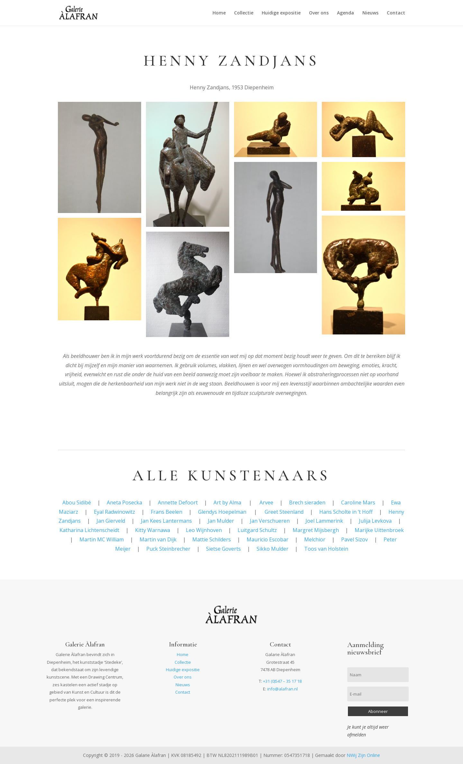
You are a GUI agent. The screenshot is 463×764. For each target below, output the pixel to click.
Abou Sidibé (76, 502)
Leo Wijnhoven (204, 530)
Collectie (243, 13)
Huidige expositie (281, 13)
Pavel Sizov (354, 539)
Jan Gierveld (110, 520)
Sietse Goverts (223, 548)
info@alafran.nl (282, 689)
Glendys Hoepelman (222, 511)
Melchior (314, 539)
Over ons (319, 13)
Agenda (345, 13)
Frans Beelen (166, 511)
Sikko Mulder (272, 548)
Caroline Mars (358, 502)
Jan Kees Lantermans (166, 520)
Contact (396, 13)
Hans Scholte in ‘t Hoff (346, 511)
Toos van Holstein (326, 548)
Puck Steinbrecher (168, 548)
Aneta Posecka (124, 502)
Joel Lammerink (324, 520)
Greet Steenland (284, 511)
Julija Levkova (375, 520)
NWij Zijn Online (363, 755)
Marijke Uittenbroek (379, 530)
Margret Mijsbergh (316, 530)
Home (219, 13)
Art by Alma (227, 502)
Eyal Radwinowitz (114, 511)
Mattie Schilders (211, 539)
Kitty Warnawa (152, 530)
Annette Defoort (178, 502)
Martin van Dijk (158, 539)
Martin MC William (101, 539)
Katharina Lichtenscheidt (89, 530)
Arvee (266, 502)
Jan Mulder (221, 520)
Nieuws (370, 13)
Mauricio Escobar (267, 539)
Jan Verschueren (270, 520)
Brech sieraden (307, 502)
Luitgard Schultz (257, 530)
